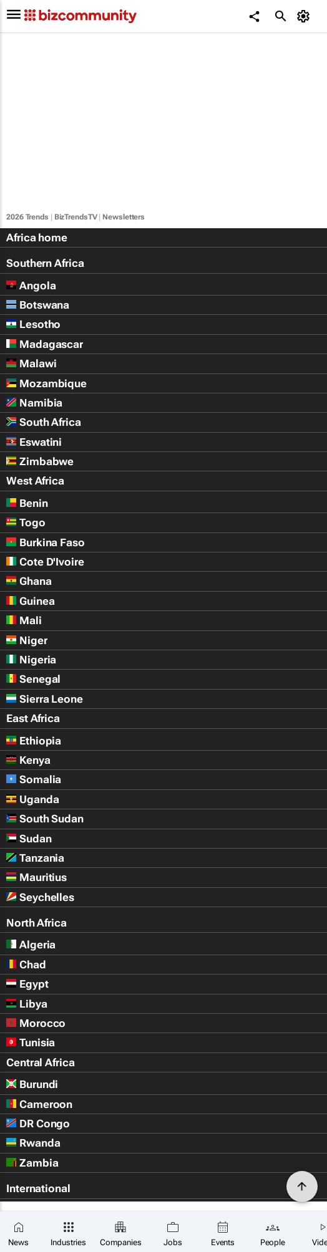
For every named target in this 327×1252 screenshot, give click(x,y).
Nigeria (31, 659)
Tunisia (30, 1042)
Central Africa (40, 1062)
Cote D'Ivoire (45, 562)
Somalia (33, 779)
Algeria (31, 944)
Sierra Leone (44, 699)
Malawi (31, 363)
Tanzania (35, 858)
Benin (27, 503)
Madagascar (44, 344)
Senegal (33, 679)
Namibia (34, 403)
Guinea (30, 601)
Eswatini (34, 442)
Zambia (32, 1163)
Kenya (28, 760)
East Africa (33, 718)
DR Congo (38, 1123)
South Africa (43, 422)
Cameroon (39, 1104)
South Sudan (45, 818)
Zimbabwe (40, 461)
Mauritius (36, 877)
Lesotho (33, 324)
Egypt (27, 984)
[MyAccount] (305, 16)
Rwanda (33, 1143)
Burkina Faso (45, 542)
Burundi (32, 1084)
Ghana (29, 581)
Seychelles (40, 897)
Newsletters (123, 217)
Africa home (36, 237)
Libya (26, 1004)
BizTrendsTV (75, 217)
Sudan (29, 838)
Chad (26, 964)
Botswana (37, 305)
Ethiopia (33, 740)
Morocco (36, 1023)
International (38, 1188)
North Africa (36, 923)
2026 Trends (27, 217)
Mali (24, 620)
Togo (26, 522)
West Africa (35, 480)
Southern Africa (45, 263)
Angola (31, 285)
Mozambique (46, 383)
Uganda (32, 799)
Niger (26, 640)
